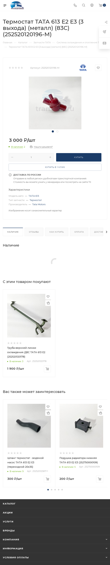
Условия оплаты (16, 557)
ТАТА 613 (34, 195)
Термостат (36, 200)
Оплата (79, 232)
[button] (48, 489)
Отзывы (34, 232)
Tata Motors (38, 204)
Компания (11, 539)
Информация (13, 548)
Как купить (56, 232)
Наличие (13, 232)
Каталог (9, 503)
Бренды (9, 530)
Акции (8, 512)
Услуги (8, 521)
